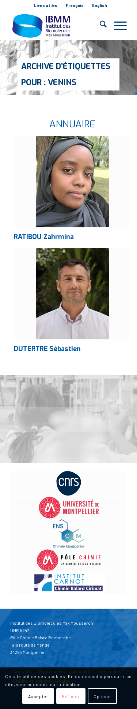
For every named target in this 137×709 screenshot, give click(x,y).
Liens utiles (45, 5)
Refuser (71, 696)
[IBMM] (56, 25)
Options (102, 696)
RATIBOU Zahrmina (44, 236)
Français (75, 5)
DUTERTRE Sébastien (47, 348)
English (99, 5)
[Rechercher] (99, 25)
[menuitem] (45, 5)
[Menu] (117, 25)
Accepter (38, 696)
